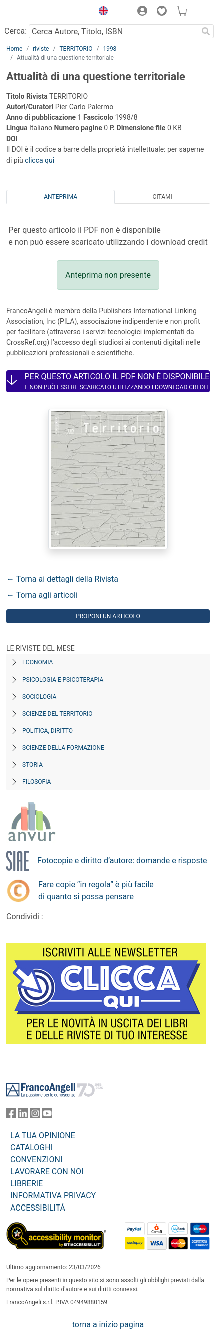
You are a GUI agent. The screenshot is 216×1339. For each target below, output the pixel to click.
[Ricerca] (206, 31)
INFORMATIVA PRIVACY (53, 1195)
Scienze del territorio (57, 713)
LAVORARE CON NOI (46, 1171)
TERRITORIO (75, 48)
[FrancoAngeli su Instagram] (35, 1115)
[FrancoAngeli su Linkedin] (23, 1115)
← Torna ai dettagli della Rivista (62, 579)
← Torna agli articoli (42, 595)
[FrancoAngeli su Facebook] (11, 1115)
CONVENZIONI (36, 1159)
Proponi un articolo (108, 616)
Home (14, 48)
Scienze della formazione (63, 747)
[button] (101, 12)
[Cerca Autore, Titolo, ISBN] (113, 31)
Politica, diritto (47, 730)
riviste (41, 48)
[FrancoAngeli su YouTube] (47, 1115)
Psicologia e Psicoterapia (62, 679)
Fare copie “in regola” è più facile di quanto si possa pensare (96, 890)
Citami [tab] (162, 196)
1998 (109, 48)
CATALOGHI (31, 1147)
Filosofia (36, 781)
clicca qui (39, 160)
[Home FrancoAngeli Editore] (40, 12)
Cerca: (15, 31)
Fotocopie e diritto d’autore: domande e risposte (122, 860)
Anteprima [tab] (60, 196)
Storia (32, 764)
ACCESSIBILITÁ (37, 1208)
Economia (37, 662)
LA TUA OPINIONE (42, 1135)
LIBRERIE (26, 1183)
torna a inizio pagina (108, 1324)
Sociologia (39, 696)
